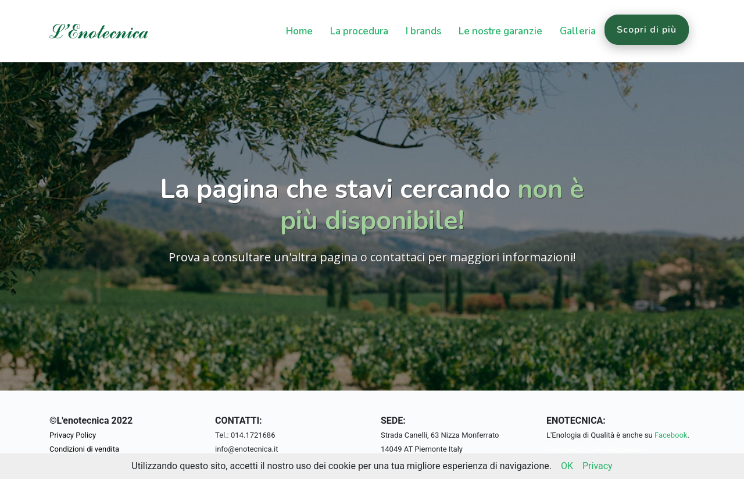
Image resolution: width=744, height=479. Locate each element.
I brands (423, 31)
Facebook (670, 435)
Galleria (578, 31)
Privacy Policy (72, 435)
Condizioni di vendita (84, 449)
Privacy (597, 465)
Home (299, 31)
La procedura (359, 31)
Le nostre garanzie (500, 31)
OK (567, 465)
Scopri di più (647, 29)
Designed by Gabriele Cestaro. (596, 449)
